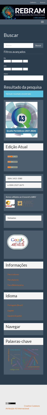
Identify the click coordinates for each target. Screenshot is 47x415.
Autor (6, 74)
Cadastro (33, 2)
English (11, 310)
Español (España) (15, 316)
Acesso (42, 2)
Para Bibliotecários (16, 285)
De (5, 58)
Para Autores (13, 280)
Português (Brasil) (15, 305)
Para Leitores (13, 274)
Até (5, 66)
